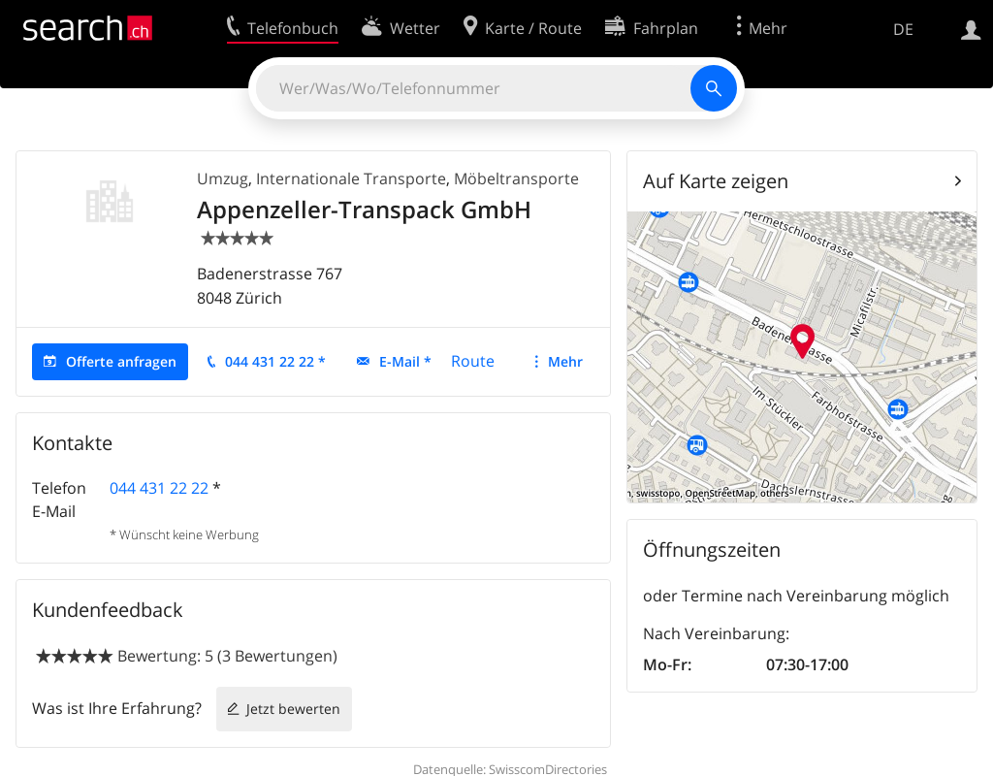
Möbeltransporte (516, 178)
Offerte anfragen (121, 361)
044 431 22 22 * (275, 361)
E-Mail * (405, 361)
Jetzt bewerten (293, 708)
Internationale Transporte (351, 178)
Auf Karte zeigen (715, 181)
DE (903, 29)
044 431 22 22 (159, 488)
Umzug (222, 178)
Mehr (565, 361)
